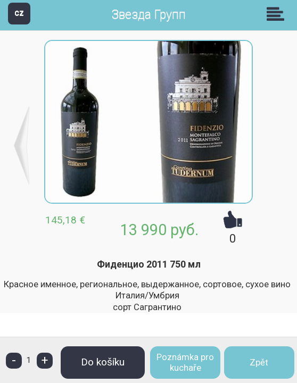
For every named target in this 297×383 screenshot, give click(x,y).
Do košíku (103, 362)
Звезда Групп (148, 14)
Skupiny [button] (278, 14)
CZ (19, 13)
